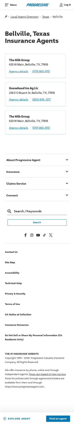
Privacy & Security (15, 293)
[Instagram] (32, 235)
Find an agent (58, 418)
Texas (45, 16)
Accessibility (12, 272)
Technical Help (13, 283)
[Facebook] (25, 235)
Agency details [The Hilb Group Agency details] (18, 71)
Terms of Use (12, 304)
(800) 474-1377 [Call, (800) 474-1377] (41, 99)
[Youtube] (38, 235)
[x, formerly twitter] (51, 235)
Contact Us (11, 251)
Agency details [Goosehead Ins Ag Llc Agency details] (18, 99)
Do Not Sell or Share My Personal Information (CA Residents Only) (33, 337)
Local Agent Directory (24, 16)
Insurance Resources (17, 324)
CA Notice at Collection (18, 314)
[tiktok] (44, 235)
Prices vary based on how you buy (47, 374)
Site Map (10, 262)
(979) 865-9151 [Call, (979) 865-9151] (41, 71)
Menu (13, 4)
